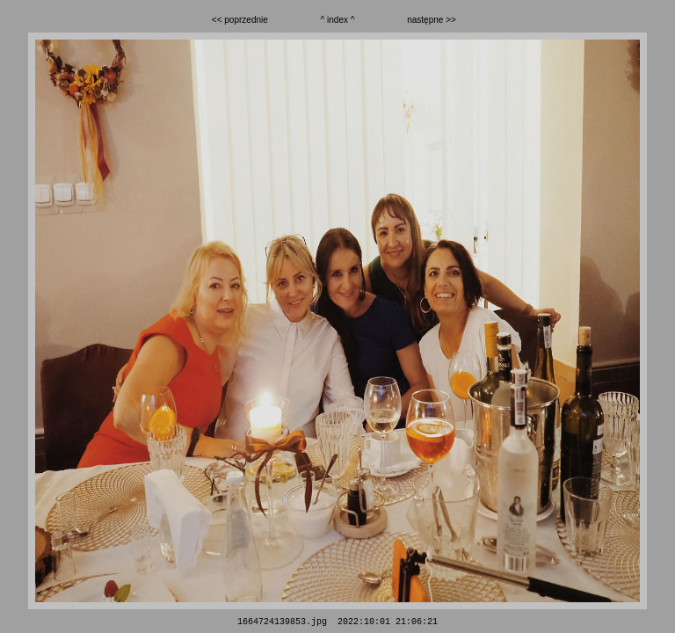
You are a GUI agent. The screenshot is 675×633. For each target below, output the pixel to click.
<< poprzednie (240, 20)
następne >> (431, 20)
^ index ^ (338, 20)
